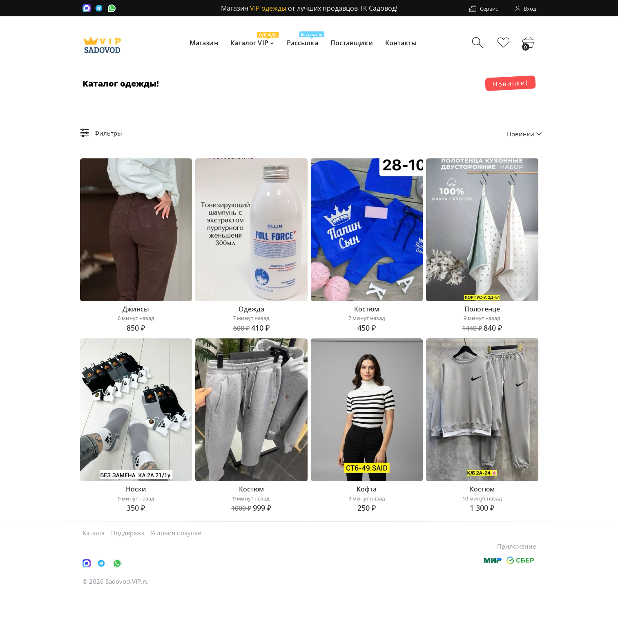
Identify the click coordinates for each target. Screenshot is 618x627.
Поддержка (128, 565)
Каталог (94, 565)
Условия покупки (176, 565)
